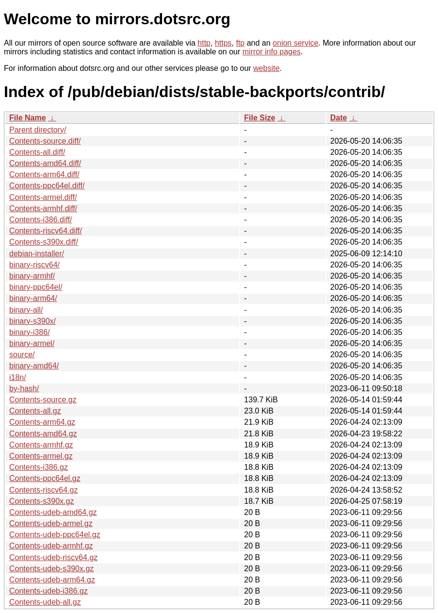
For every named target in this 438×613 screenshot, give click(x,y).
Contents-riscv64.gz (43, 490)
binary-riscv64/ (34, 265)
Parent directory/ (37, 130)
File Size (259, 118)
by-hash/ (24, 388)
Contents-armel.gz (41, 456)
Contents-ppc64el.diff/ (46, 186)
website (266, 68)
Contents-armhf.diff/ (43, 208)
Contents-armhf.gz (41, 445)
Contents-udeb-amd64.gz (53, 512)
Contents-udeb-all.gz (45, 602)
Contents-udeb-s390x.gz (51, 568)
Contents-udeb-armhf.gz (51, 546)
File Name (27, 118)
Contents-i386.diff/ (40, 219)
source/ (21, 354)
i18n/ (17, 377)
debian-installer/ (36, 253)
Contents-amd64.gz (43, 434)
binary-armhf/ (32, 276)
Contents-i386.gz (38, 467)
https (223, 43)
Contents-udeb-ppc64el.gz (54, 534)
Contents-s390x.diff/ (43, 242)
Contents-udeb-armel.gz (51, 523)
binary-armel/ (31, 343)
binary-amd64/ (34, 366)
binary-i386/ (29, 332)
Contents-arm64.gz (42, 422)
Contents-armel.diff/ (43, 197)
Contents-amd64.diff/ (45, 163)
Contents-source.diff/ (45, 141)
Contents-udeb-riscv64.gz (53, 557)
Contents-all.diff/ (37, 152)
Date (338, 118)
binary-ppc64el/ (35, 287)
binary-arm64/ (33, 298)
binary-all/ (26, 310)
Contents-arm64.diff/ (44, 174)
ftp (240, 43)
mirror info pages (272, 52)
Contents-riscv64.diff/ (45, 231)
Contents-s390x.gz (41, 501)
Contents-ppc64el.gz (45, 478)
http (204, 43)
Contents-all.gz (35, 411)
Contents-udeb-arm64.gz (52, 580)
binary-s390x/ (32, 321)
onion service (295, 43)
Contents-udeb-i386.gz (48, 591)
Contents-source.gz (43, 400)
